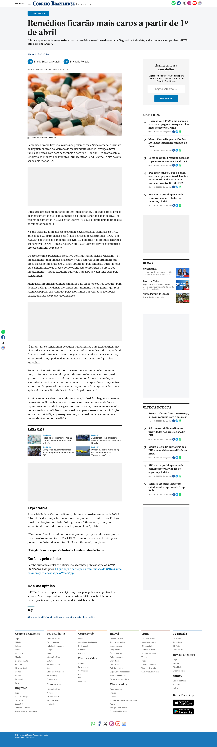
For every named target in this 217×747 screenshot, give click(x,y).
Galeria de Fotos (116, 668)
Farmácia (34, 617)
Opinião (18, 672)
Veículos (113, 696)
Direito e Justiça (21, 696)
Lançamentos (115, 650)
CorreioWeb (86, 633)
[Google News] (200, 5)
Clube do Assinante (22, 708)
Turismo (18, 683)
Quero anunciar (116, 689)
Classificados (118, 684)
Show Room (114, 661)
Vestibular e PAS (53, 664)
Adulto (112, 704)
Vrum (145, 633)
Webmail (81, 653)
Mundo (18, 657)
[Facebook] (179, 5)
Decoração (114, 664)
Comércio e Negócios (118, 711)
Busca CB (19, 704)
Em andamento (53, 696)
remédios (89, 617)
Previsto (50, 693)
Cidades (18, 642)
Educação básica (53, 639)
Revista (176, 663)
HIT (79, 674)
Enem (49, 653)
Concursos (54, 684)
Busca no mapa (116, 646)
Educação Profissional (55, 672)
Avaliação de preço (148, 653)
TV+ (80, 678)
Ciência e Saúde (21, 668)
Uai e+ (175, 688)
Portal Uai (177, 684)
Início (31, 54)
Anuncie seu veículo (149, 642)
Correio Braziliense (27, 633)
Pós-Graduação (53, 675)
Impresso (21, 687)
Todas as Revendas (149, 668)
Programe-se (83, 667)
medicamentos (60, 617)
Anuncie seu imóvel (117, 642)
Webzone (82, 650)
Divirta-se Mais (88, 658)
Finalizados (51, 704)
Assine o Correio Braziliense (26, 711)
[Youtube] (195, 5)
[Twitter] (184, 5)
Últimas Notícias (53, 657)
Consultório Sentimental (87, 642)
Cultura (50, 661)
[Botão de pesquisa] (28, 3)
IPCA (46, 617)
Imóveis (113, 693)
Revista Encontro (184, 654)
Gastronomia (83, 646)
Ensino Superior (53, 642)
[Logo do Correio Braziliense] (54, 3)
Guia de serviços (116, 657)
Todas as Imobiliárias (118, 675)
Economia (83, 4)
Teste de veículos (148, 650)
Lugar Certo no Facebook (120, 672)
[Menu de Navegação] (20, 3)
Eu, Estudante (56, 633)
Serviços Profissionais (118, 708)
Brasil (17, 650)
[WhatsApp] (173, 5)
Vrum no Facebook (148, 664)
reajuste (77, 617)
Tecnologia (19, 679)
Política (18, 646)
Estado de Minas (179, 681)
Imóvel (114, 633)
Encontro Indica (179, 671)
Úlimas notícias (116, 653)
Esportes (18, 664)
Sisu (48, 668)
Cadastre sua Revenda (150, 672)
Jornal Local (177, 642)
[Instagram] (189, 5)
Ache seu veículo (148, 639)
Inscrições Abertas (54, 700)
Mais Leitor (82, 682)
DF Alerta (177, 639)
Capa (17, 639)
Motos (144, 661)
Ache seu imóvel (116, 639)
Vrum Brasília (178, 650)
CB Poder (176, 646)
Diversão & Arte (21, 661)
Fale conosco (52, 679)
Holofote (18, 675)
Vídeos (144, 657)
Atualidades (177, 667)
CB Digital (19, 700)
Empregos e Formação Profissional (123, 700)
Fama (80, 639)
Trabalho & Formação (55, 646)
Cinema (81, 663)
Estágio (50, 650)
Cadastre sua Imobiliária (119, 679)
